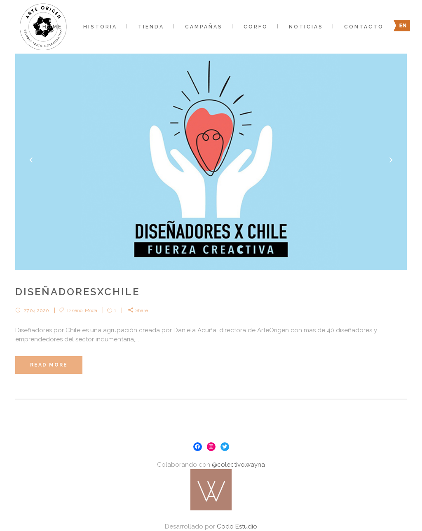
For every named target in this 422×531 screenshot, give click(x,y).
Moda (91, 310)
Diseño (74, 310)
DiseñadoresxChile (77, 292)
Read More (49, 365)
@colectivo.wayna (238, 464)
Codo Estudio (237, 526)
